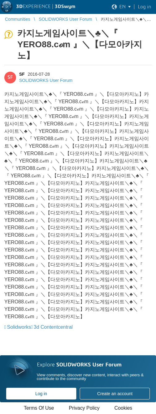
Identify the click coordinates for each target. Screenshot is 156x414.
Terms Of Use (39, 408)
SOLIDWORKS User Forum (46, 80)
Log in (41, 393)
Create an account (115, 393)
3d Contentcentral (53, 327)
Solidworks (19, 327)
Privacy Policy (84, 408)
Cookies (123, 408)
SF (22, 74)
